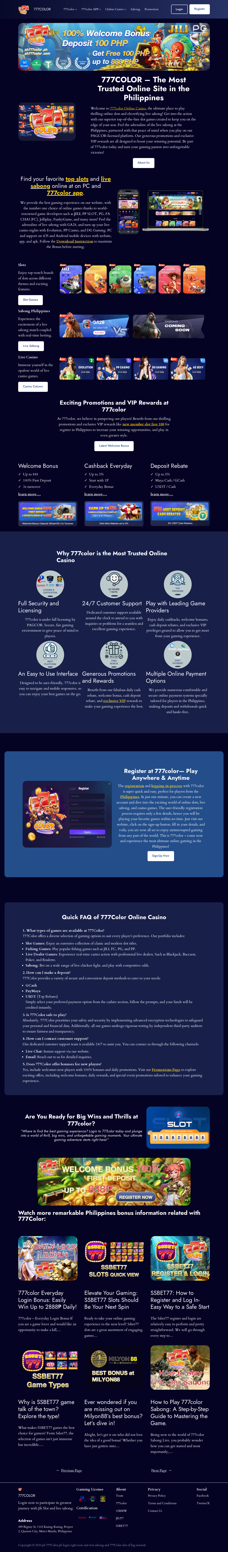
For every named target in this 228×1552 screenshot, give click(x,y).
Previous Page (69, 1470)
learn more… (29, 494)
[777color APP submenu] (100, 9)
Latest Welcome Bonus (114, 446)
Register (199, 9)
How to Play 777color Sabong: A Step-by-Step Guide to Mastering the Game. (180, 1413)
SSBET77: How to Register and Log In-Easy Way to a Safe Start (180, 1300)
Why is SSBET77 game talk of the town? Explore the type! (46, 1409)
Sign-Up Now (160, 856)
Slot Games (30, 300)
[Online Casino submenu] (125, 9)
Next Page (161, 1470)
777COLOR (42, 9)
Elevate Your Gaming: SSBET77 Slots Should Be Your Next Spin (111, 1300)
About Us (144, 162)
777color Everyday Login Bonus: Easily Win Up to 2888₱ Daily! (47, 1300)
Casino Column (33, 386)
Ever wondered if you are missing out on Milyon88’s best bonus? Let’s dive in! (113, 1413)
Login (179, 9)
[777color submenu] (76, 9)
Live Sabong (31, 346)
